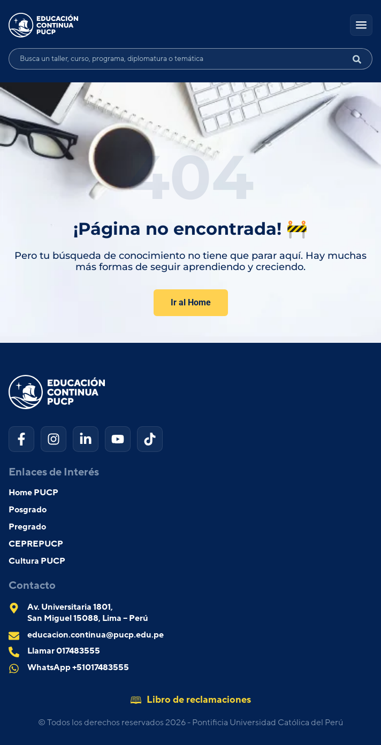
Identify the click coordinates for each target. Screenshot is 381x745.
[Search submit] (361, 59)
